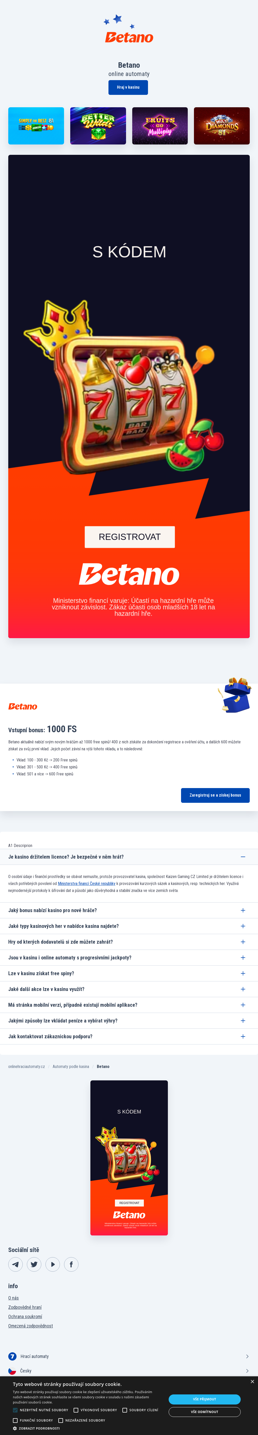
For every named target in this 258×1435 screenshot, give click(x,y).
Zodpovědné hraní (25, 1307)
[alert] (129, 1405)
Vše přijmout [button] (204, 1399)
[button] (87, 1428)
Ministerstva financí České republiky (86, 883)
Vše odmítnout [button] (204, 1412)
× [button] (252, 1382)
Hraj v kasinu (128, 87)
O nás (13, 1298)
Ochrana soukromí (25, 1316)
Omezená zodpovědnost (30, 1326)
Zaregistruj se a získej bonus (215, 795)
